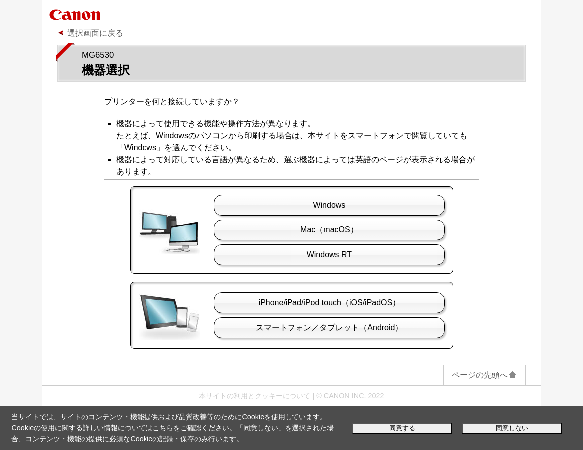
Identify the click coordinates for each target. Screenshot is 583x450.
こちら (162, 428)
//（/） (330, 302)
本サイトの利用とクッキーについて (254, 396)
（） (329, 229)
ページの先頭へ (484, 375)
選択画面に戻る (95, 33)
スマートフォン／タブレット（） (329, 327)
